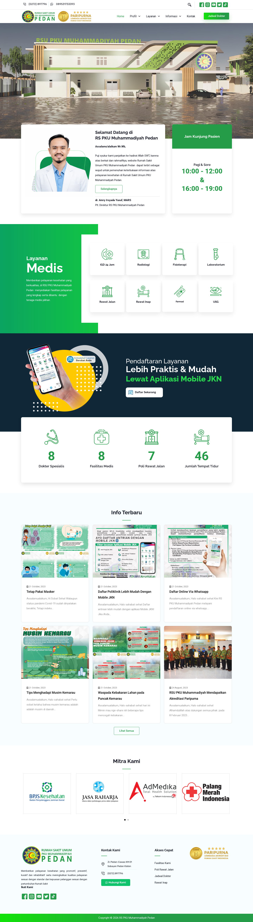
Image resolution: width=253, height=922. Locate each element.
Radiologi (143, 264)
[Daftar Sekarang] (130, 392)
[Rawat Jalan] (107, 291)
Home (122, 16)
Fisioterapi (179, 264)
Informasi (174, 16)
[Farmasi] (179, 291)
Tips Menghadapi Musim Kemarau (51, 692)
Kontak (191, 16)
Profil (136, 16)
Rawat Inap (143, 301)
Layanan (154, 16)
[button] (136, 16)
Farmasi (180, 301)
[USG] (216, 291)
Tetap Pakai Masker (40, 591)
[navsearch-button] (187, 5)
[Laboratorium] (216, 254)
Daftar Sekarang (145, 392)
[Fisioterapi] (179, 254)
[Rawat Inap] (143, 291)
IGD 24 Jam (107, 264)
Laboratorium (216, 264)
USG (216, 301)
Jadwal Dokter (163, 876)
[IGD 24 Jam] (107, 254)
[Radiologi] (143, 254)
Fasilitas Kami (163, 863)
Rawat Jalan (107, 301)
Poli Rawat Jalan (164, 869)
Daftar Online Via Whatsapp (188, 591)
